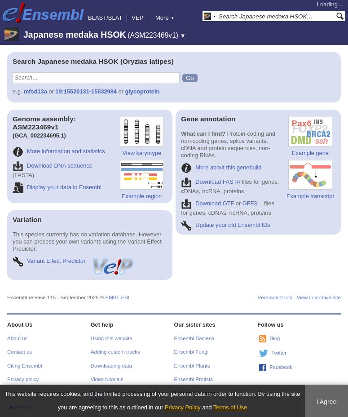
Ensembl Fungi (191, 352)
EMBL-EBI (117, 297)
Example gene (310, 136)
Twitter (278, 352)
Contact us (19, 352)
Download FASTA (210, 181)
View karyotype (142, 136)
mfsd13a (35, 91)
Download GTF (207, 203)
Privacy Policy (183, 407)
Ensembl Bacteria (194, 338)
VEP (137, 17)
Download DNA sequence (53, 165)
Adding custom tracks (115, 352)
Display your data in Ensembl (57, 187)
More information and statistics (59, 151)
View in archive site (319, 297)
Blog (274, 338)
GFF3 (249, 203)
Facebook (280, 367)
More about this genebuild (221, 167)
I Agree (327, 401)
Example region (142, 180)
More (164, 17)
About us (17, 338)
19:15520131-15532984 (86, 91)
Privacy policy (23, 379)
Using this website (111, 338)
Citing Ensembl (24, 365)
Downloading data (111, 365)
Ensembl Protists (193, 379)
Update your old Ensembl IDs (225, 225)
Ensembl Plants (192, 365)
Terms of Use (230, 407)
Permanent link (275, 297)
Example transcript (310, 180)
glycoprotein (142, 91)
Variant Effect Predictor (74, 260)
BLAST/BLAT (105, 17)
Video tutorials (107, 379)
